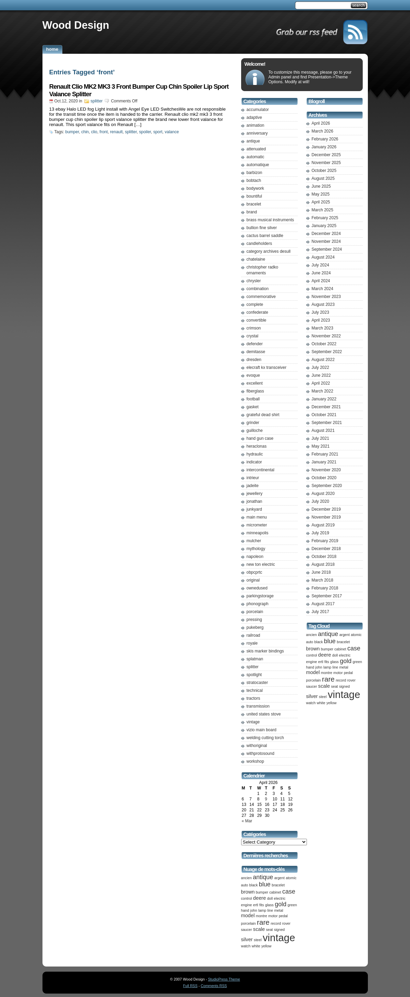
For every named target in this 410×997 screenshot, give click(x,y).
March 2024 (322, 288)
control (246, 898)
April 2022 (321, 383)
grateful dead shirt (263, 414)
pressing (254, 619)
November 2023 (326, 296)
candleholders (259, 243)
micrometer (257, 525)
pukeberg (255, 627)
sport (157, 131)
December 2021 (326, 406)
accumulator (258, 109)
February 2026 (325, 139)
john (253, 910)
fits (261, 905)
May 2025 (321, 194)
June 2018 (321, 572)
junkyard (254, 509)
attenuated (256, 149)
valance (172, 131)
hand (245, 910)
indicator (254, 462)
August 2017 (323, 603)
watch (246, 946)
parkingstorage (260, 596)
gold (280, 904)
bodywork (255, 188)
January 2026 (324, 147)
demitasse (256, 351)
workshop (255, 761)
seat (269, 929)
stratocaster (257, 682)
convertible (256, 320)
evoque (253, 375)
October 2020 (324, 477)
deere (259, 898)
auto (244, 885)
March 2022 (322, 391)
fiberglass (255, 391)
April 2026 (321, 123)
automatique (258, 164)
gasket (253, 406)
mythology (256, 548)
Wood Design (75, 25)
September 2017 (327, 596)
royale (252, 643)
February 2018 (325, 588)
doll (270, 898)
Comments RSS (214, 986)
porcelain (255, 611)
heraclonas (257, 446)
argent (279, 878)
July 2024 (320, 265)
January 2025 (324, 225)
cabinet (275, 892)
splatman (255, 659)
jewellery (255, 493)
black (253, 885)
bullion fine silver (262, 227)
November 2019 (326, 517)
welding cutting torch (265, 737)
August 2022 (323, 359)
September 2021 (327, 422)
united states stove (264, 714)
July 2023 (320, 312)
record (276, 923)
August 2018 (323, 564)
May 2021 (321, 446)
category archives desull (269, 251)
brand (252, 212)
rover (286, 923)
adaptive (254, 117)
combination (258, 288)
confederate (257, 312)
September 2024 (327, 249)
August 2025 (323, 178)
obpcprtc (254, 572)
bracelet (254, 204)
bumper (72, 131)
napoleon (255, 556)
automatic (255, 156)
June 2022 (321, 375)
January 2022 (324, 399)
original (253, 580)
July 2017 (320, 611)
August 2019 (323, 525)
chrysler (254, 280)
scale (259, 929)
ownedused (257, 588)
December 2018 (326, 548)
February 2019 (325, 540)
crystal (253, 336)
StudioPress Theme (224, 979)
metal (278, 910)
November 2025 (326, 162)
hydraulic (255, 454)
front (104, 131)
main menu (257, 517)
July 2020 (320, 501)
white (256, 946)
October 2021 (324, 414)
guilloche (255, 430)
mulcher (254, 540)
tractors (253, 698)
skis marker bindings (265, 651)
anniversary (257, 133)
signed (279, 929)
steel (258, 940)
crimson (254, 328)
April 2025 (321, 202)
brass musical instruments (270, 219)
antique (253, 141)
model (248, 915)
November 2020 (326, 470)
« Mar (247, 821)
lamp (262, 910)
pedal (283, 916)
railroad (253, 635)
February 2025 (325, 217)
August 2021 (323, 430)
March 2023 (322, 328)
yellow (266, 946)
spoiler (145, 131)
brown (248, 892)
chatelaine (256, 259)
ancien (246, 878)
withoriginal (257, 745)
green (292, 905)
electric (280, 898)
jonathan (254, 501)
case (288, 891)
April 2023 (321, 320)
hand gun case (260, 438)
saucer (246, 929)
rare (263, 922)
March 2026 (322, 131)
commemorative (261, 296)
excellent (255, 383)
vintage (253, 722)
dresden (254, 359)
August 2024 (323, 257)
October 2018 (324, 556)
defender (255, 343)
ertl (255, 905)
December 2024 (326, 233)
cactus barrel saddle (265, 235)
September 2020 (327, 485)
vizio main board (261, 729)
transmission (258, 706)
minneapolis (258, 533)
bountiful (254, 196)
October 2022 (324, 343)
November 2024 (326, 241)
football (253, 399)
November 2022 (326, 336)
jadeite (253, 485)
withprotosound (260, 753)
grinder (253, 422)
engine (246, 905)
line (270, 910)
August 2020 (323, 493)
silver (247, 939)
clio (94, 131)
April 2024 (321, 280)
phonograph (258, 603)
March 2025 (322, 210)
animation (255, 125)
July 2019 (320, 533)
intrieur (253, 477)
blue (265, 884)
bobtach (254, 180)
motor (272, 916)
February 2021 (325, 454)
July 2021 (320, 438)
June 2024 (321, 273)
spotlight (254, 674)
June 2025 (321, 186)
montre (261, 916)
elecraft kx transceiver (267, 367)
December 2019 (326, 509)
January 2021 (324, 462)
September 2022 (327, 351)
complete (255, 304)
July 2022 (320, 367)
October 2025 (324, 170)
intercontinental (260, 470)
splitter (96, 101)
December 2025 (326, 154)
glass (269, 905)
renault (116, 131)
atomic (291, 878)
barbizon (254, 172)
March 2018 (322, 580)
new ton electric (261, 564)
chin (85, 131)
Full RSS (190, 986)
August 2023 (323, 304)
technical (255, 690)
